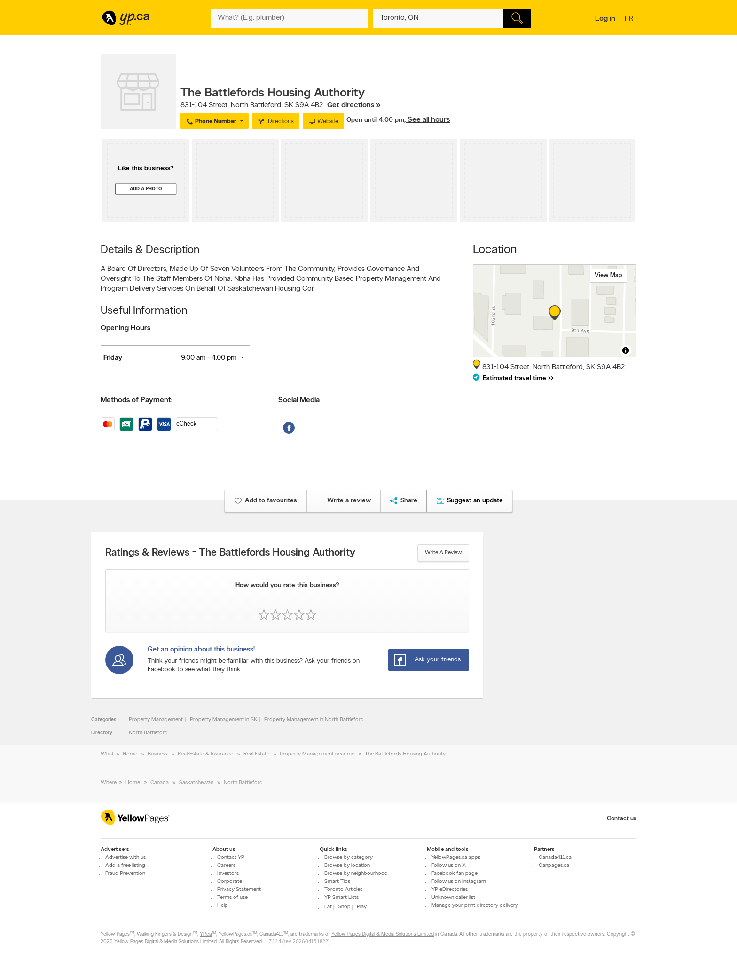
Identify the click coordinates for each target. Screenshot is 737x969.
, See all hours (427, 120)
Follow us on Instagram (458, 881)
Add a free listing (125, 865)
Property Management (156, 720)
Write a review (443, 553)
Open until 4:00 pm (375, 120)
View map (608, 275)
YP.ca (206, 934)
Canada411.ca (555, 857)
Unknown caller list (453, 897)
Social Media (299, 400)
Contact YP (230, 857)
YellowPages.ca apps (455, 857)
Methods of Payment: (136, 400)
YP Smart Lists (341, 897)
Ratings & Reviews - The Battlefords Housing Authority (230, 553)
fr (630, 19)
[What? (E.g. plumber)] (289, 18)
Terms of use (232, 897)
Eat (328, 907)
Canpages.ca (554, 865)
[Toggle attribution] (625, 350)
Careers (226, 865)
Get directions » (353, 105)
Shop (344, 907)
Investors (228, 873)
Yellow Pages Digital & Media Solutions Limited (382, 934)
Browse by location (347, 865)
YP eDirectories (449, 889)
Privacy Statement (239, 889)
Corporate (229, 881)
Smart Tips (337, 881)
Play (362, 907)
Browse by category (348, 857)
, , (280, 105)
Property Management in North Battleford (314, 720)
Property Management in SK (223, 720)
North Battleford (148, 733)
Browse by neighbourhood (356, 873)
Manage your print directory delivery (474, 905)
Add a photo (146, 188)
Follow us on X (448, 865)
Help (222, 905)
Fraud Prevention (125, 873)
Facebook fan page (454, 873)
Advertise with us (125, 857)
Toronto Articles (343, 889)
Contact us (621, 819)
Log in (605, 19)
